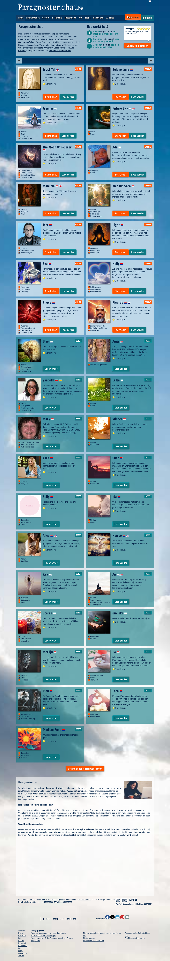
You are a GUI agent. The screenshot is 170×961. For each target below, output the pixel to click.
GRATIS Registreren (137, 46)
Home (21, 17)
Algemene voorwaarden (67, 900)
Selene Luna (122, 69)
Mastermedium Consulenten (93, 941)
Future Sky (123, 108)
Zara (48, 457)
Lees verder (68, 97)
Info (80, 17)
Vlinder (119, 419)
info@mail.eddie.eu (31, 902)
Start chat (51, 97)
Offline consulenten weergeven (85, 768)
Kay (47, 574)
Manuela (52, 186)
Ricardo (121, 302)
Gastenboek (70, 17)
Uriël (48, 341)
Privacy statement (84, 900)
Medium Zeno (54, 729)
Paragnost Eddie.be (52, 48)
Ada (116, 147)
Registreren (133, 17)
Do (116, 652)
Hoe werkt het (33, 17)
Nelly (117, 263)
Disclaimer (22, 900)
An (117, 574)
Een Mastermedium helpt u (135, 938)
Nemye (120, 535)
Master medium (89, 938)
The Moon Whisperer (57, 148)
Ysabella (52, 380)
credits (73, 813)
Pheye (49, 302)
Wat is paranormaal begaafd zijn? (43, 936)
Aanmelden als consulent (46, 900)
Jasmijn (50, 108)
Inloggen (147, 17)
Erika (117, 380)
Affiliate (110, 17)
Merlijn (49, 652)
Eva (47, 263)
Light (117, 224)
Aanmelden (98, 17)
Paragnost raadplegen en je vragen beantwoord (48, 933)
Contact (31, 900)
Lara (117, 690)
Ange (117, 341)
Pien (47, 690)
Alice (50, 535)
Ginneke (119, 613)
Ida (116, 496)
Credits (45, 17)
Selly (48, 496)
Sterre (49, 613)
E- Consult (57, 17)
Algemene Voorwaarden (60, 50)
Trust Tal (51, 69)
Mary (48, 419)
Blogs (88, 17)
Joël (47, 224)
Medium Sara (123, 186)
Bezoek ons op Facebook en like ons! (58, 919)
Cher (117, 457)
